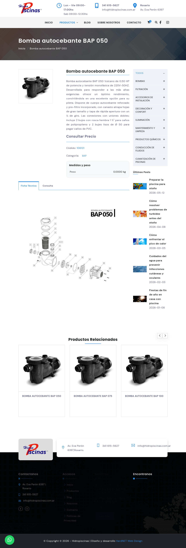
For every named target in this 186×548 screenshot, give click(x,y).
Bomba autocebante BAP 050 (41, 396)
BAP (84, 155)
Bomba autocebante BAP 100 (144, 396)
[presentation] (159, 335)
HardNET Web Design (129, 541)
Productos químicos (148, 139)
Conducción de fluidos (145, 149)
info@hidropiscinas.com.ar (118, 9)
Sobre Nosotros (108, 22)
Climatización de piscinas (146, 160)
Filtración (142, 89)
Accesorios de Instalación (144, 99)
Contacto (134, 22)
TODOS (139, 73)
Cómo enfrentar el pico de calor (157, 239)
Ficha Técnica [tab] (28, 185)
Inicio (49, 22)
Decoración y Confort (144, 110)
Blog (87, 22)
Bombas (140, 81)
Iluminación (143, 120)
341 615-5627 (110, 5)
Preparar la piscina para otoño (157, 184)
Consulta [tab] (48, 185)
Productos (67, 22)
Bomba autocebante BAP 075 (93, 396)
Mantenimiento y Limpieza (145, 129)
